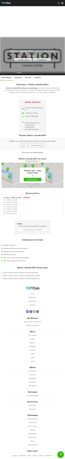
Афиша (32, 367)
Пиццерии (32, 346)
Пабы (32, 357)
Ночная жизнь (32, 419)
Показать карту (32, 179)
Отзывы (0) (18, 77)
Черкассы (48, 456)
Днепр (35, 456)
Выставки (32, 378)
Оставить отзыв (23, 60)
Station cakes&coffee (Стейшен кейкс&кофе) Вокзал (21, 278)
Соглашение (32, 301)
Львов (41, 456)
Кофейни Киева (9, 245)
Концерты (32, 374)
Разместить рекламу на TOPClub (32, 230)
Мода (32, 441)
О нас (32, 294)
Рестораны (32, 335)
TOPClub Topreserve (33, 325)
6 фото (19, 73)
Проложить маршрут (32, 161)
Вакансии (32, 297)
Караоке (32, 342)
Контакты (32, 305)
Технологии (32, 437)
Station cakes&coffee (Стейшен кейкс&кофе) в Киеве (21, 276)
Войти (23, 145)
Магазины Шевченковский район (16, 258)
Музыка (32, 430)
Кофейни (29, 53)
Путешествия (32, 445)
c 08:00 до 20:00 (31, 113)
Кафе (32, 354)
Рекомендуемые (32, 395)
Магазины (36, 53)
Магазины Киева (10, 255)
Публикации (32, 415)
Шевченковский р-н (32, 123)
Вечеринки (32, 371)
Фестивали (32, 386)
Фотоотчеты (32, 402)
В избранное (42, 60)
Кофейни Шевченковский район (16, 248)
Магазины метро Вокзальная (14, 261)
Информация (6, 77)
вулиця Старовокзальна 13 (34, 109)
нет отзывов (33, 56)
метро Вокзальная (32, 129)
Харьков (23, 456)
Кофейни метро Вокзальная (14, 251)
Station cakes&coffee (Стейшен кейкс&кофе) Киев (20, 273)
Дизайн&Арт (32, 433)
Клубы (32, 339)
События (37, 77)
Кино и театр (32, 426)
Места (32, 332)
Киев (29, 456)
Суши (32, 361)
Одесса (15, 456)
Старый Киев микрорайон (30, 126)
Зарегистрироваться (37, 145)
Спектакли (32, 382)
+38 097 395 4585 (31, 116)
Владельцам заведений (32, 322)
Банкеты (32, 350)
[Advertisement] (32, 21)
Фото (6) (28, 77)
